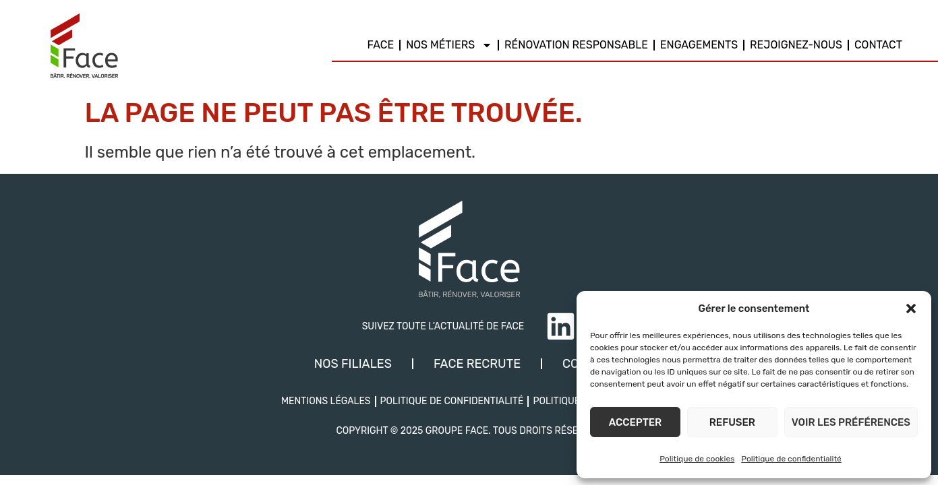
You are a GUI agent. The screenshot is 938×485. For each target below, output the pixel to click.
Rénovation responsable (576, 44)
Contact (878, 44)
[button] (911, 308)
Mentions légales (326, 401)
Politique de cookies (696, 458)
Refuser (732, 422)
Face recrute (477, 363)
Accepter (635, 422)
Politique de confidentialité (791, 458)
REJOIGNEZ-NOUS (796, 44)
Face (381, 44)
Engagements (699, 44)
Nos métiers (449, 45)
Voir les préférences (851, 422)
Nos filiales (353, 363)
